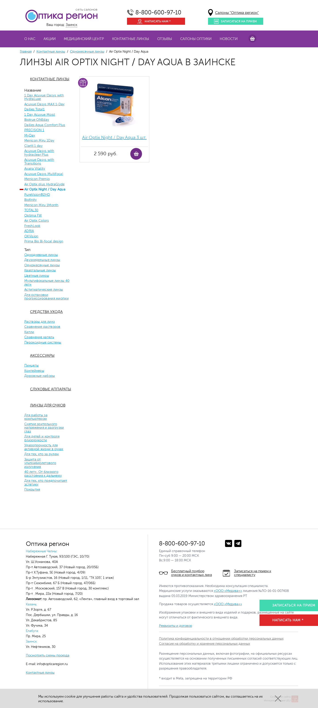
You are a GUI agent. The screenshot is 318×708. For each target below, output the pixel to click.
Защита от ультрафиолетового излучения (40, 463)
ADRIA (29, 231)
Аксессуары (42, 355)
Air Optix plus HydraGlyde (44, 184)
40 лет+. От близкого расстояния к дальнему (43, 474)
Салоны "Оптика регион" (237, 13)
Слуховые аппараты (50, 389)
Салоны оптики (196, 39)
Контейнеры (34, 371)
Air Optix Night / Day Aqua (44, 189)
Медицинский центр (84, 39)
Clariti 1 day (33, 146)
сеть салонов (86, 9)
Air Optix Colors (36, 221)
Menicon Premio (37, 179)
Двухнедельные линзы (42, 260)
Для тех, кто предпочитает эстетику (45, 482)
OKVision (31, 236)
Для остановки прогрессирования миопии (46, 297)
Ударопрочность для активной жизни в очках (43, 447)
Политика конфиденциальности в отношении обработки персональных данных (221, 639)
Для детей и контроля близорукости (41, 438)
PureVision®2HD (37, 195)
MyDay (29, 135)
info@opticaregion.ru (52, 664)
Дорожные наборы (39, 376)
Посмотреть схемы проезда (47, 655)
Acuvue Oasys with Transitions (39, 161)
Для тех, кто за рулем (41, 454)
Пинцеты (31, 365)
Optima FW (33, 215)
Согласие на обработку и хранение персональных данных (204, 644)
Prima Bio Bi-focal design (43, 241)
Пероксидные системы (42, 342)
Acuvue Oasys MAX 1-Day (44, 104)
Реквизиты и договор (175, 626)
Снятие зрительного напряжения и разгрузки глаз (44, 427)
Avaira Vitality (34, 169)
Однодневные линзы (41, 255)
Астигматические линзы (43, 290)
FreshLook (32, 226)
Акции (50, 39)
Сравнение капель (39, 337)
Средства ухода (46, 312)
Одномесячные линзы (87, 52)
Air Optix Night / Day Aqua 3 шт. (114, 137)
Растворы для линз (39, 322)
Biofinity (30, 200)
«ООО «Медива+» (228, 591)
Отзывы (164, 39)
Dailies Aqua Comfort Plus (44, 125)
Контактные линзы (130, 39)
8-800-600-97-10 (158, 12)
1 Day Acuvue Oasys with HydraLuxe (44, 97)
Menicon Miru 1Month (41, 205)
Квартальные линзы (40, 270)
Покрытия (32, 489)
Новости (229, 39)
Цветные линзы (36, 276)
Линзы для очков (47, 405)
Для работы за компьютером (35, 417)
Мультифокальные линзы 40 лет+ (46, 282)
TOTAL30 (31, 210)
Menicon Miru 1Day (39, 140)
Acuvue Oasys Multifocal (43, 174)
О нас (29, 39)
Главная (26, 52)
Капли (29, 332)
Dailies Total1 (34, 109)
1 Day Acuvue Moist (39, 115)
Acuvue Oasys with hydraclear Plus (39, 153)
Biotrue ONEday (36, 120)
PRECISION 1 (34, 130)
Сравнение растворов (42, 327)
